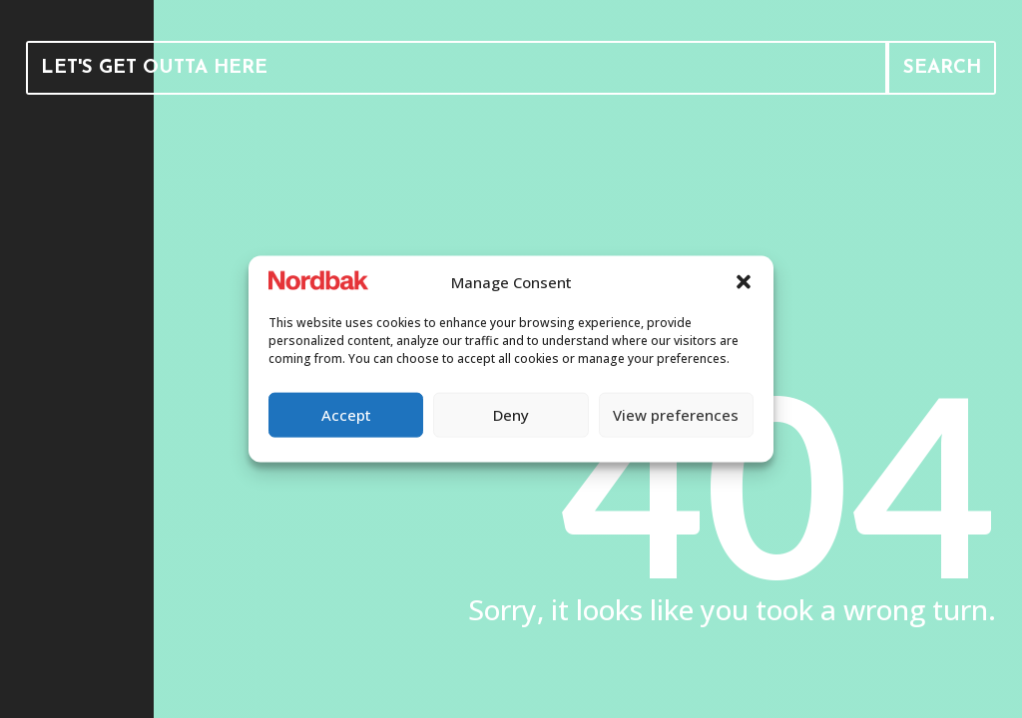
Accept (346, 415)
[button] (744, 282)
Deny (511, 415)
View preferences (676, 415)
